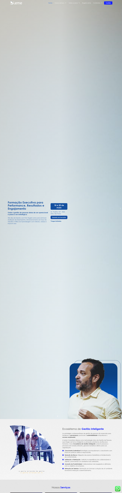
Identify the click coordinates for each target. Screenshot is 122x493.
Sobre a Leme (74, 2)
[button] (1, 208)
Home (50, 3)
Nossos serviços (60, 2)
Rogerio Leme (86, 3)
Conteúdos (98, 2)
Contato (108, 3)
